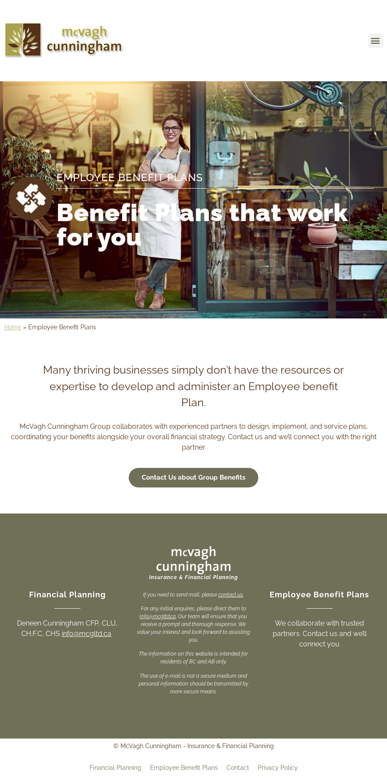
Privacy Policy (278, 767)
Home (12, 327)
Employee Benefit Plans (184, 767)
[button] (375, 40)
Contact (238, 767)
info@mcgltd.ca (86, 634)
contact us (230, 595)
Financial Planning (115, 767)
